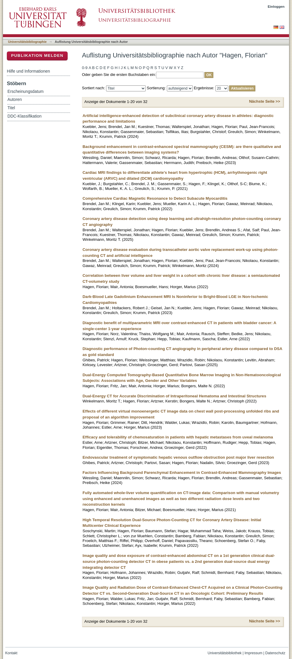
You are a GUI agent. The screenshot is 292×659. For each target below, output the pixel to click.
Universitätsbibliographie (27, 41)
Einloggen (276, 6)
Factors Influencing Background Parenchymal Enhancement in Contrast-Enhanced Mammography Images (182, 472)
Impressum (254, 653)
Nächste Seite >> (264, 101)
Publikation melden (37, 55)
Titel (11, 108)
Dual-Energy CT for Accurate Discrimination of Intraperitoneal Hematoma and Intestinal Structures (174, 396)
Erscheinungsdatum (25, 91)
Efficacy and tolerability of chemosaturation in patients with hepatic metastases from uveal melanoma (178, 437)
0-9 (85, 67)
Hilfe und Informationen (28, 71)
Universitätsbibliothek (225, 653)
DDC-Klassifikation (24, 116)
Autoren (14, 99)
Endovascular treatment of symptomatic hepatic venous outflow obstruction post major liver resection (178, 457)
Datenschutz (275, 653)
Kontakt (11, 653)
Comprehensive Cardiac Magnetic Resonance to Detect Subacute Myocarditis (155, 198)
